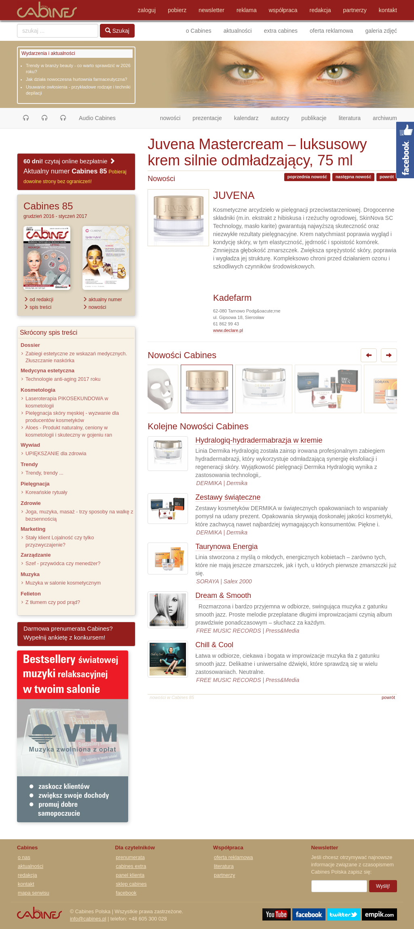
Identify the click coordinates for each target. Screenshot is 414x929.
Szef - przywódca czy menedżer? (62, 563)
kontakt (388, 10)
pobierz (177, 10)
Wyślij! (383, 886)
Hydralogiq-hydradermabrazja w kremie (258, 440)
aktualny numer (102, 299)
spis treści (37, 307)
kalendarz (246, 118)
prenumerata (130, 857)
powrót (387, 176)
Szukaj (117, 30)
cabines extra (131, 866)
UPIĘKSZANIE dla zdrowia (55, 453)
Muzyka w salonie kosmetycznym (63, 583)
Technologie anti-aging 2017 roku (63, 379)
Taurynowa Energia (226, 547)
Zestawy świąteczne (227, 497)
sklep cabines (131, 884)
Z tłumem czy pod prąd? (52, 602)
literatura (350, 118)
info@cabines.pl (88, 919)
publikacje (313, 118)
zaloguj (147, 10)
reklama (247, 10)
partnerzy (355, 10)
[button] (26, 118)
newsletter (211, 10)
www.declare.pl (228, 330)
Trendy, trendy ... (44, 473)
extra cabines (281, 30)
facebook (126, 893)
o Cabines (198, 30)
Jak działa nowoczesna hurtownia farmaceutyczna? (76, 79)
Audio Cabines (97, 118)
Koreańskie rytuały (46, 492)
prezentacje (207, 118)
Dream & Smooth (223, 595)
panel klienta (130, 875)
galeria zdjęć (381, 30)
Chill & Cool (214, 645)
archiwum (385, 118)
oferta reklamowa (331, 30)
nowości (173, 117)
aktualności (238, 30)
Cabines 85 (48, 206)
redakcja (320, 10)
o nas (24, 857)
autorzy (279, 118)
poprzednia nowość (307, 176)
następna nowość (353, 176)
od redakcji (38, 299)
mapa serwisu (33, 893)
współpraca (283, 10)
